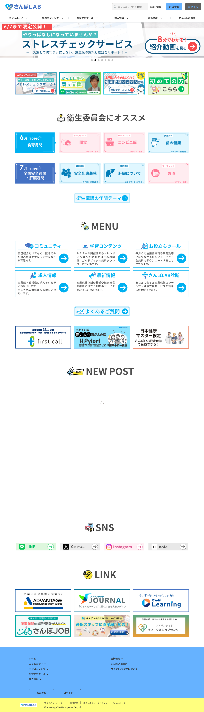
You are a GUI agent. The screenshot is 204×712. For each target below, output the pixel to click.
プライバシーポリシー (54, 702)
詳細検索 (155, 7)
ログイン (193, 7)
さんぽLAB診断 (187, 18)
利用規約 (74, 702)
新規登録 (174, 7)
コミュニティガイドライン (95, 702)
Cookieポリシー (120, 702)
